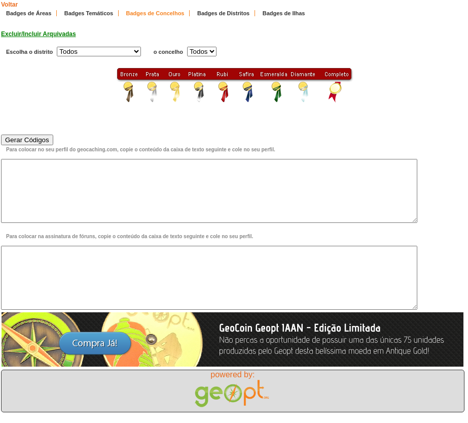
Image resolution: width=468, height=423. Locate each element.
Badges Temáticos (88, 13)
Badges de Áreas (28, 13)
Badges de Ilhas (284, 13)
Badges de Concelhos (155, 13)
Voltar (9, 4)
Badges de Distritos (223, 13)
